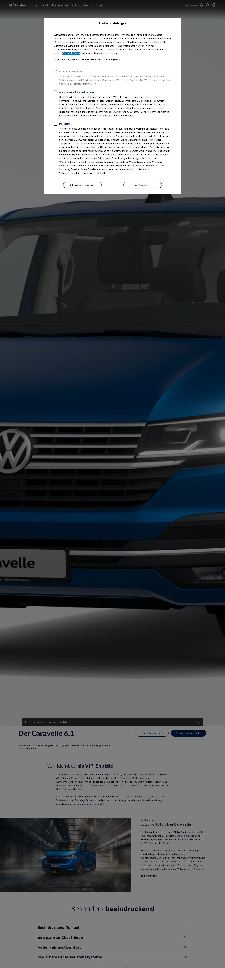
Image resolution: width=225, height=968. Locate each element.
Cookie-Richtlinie (71, 53)
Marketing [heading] (62, 124)
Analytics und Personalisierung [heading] (74, 92)
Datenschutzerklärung (105, 53)
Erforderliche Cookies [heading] (68, 72)
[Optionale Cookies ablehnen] (82, 185)
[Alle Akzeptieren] (142, 185)
